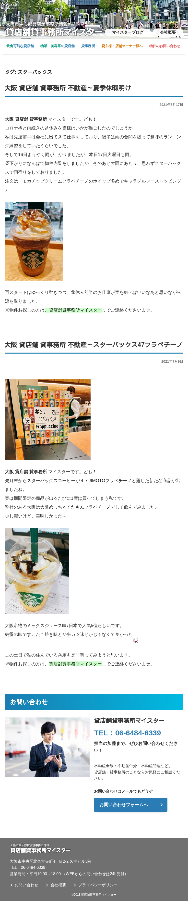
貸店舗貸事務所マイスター (75, 310)
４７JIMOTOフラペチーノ (106, 480)
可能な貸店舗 (20, 46)
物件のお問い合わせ (164, 46)
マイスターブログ (127, 32)
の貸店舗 (57, 46)
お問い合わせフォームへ (123, 804)
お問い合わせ (26, 885)
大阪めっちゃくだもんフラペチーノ (75, 507)
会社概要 (168, 32)
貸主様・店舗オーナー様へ (122, 46)
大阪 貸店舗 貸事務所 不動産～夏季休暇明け (67, 87)
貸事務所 (88, 46)
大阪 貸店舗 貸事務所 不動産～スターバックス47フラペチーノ (93, 344)
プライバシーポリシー (98, 885)
